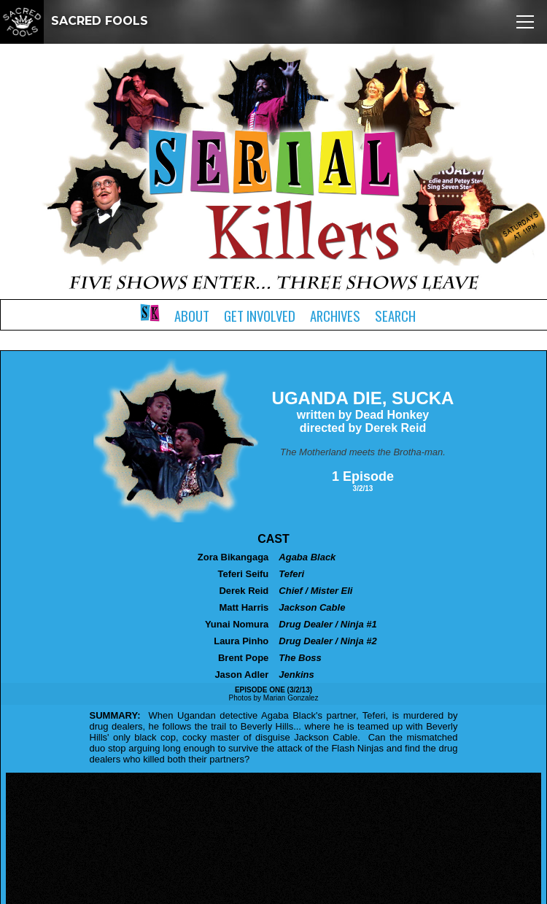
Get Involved (259, 315)
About (191, 315)
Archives (335, 315)
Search (395, 315)
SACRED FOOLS (74, 21)
